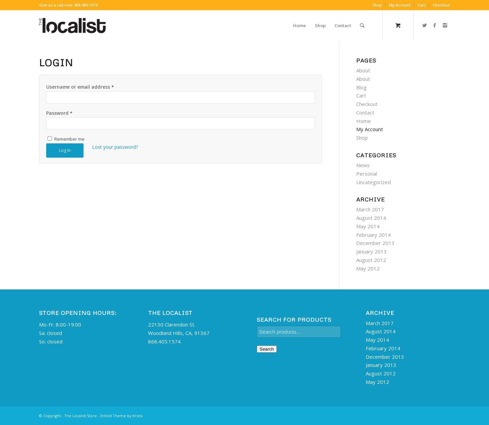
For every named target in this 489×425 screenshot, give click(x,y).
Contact (365, 112)
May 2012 (368, 268)
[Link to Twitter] (424, 25)
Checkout (441, 4)
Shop (377, 4)
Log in (65, 150)
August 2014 (371, 217)
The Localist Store (80, 415)
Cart (421, 4)
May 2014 (368, 226)
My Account (400, 4)
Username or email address (80, 87)
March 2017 (370, 209)
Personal (366, 173)
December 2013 (375, 243)
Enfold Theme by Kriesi (121, 415)
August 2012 (371, 259)
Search (266, 349)
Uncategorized (373, 182)
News (363, 165)
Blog (361, 87)
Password (59, 113)
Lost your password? (115, 147)
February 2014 (373, 234)
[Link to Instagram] (445, 25)
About (363, 70)
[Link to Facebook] (435, 25)
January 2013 (371, 251)
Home (363, 121)
